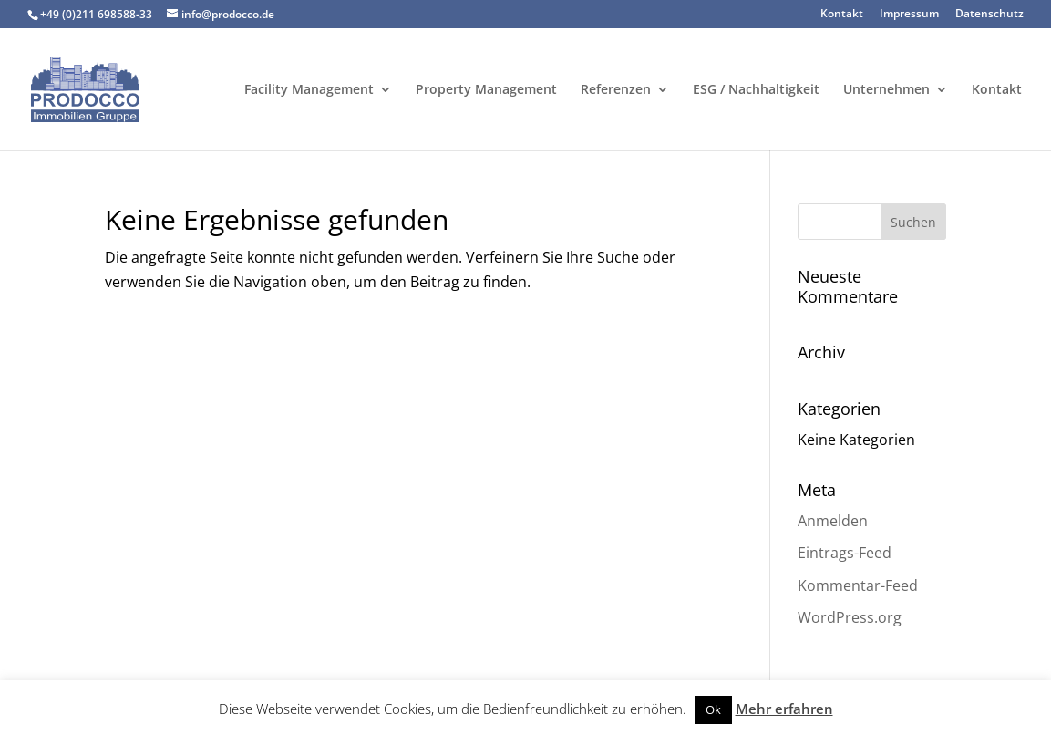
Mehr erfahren (784, 708)
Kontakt (841, 14)
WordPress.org (850, 617)
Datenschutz (989, 14)
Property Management (486, 90)
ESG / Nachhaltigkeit (756, 90)
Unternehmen (886, 90)
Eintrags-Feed (844, 553)
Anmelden (833, 521)
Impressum (909, 14)
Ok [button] (713, 709)
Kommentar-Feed (858, 585)
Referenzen (616, 90)
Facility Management (309, 90)
